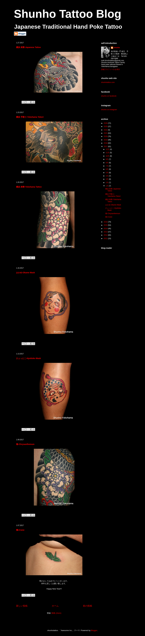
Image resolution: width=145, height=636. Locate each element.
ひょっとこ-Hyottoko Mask (28, 358)
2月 (107, 183)
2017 (106, 147)
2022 (106, 130)
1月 (107, 186)
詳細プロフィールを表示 (110, 69)
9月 (107, 159)
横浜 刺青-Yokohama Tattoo (29, 187)
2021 (106, 133)
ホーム (55, 606)
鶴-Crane (20, 530)
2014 (106, 229)
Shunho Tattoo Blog (67, 14)
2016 (106, 222)
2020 (106, 136)
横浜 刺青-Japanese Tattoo (28, 47)
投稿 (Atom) (56, 613)
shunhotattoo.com (108, 82)
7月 (107, 166)
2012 (106, 235)
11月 (108, 153)
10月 (108, 156)
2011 (106, 238)
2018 (106, 143)
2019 (106, 140)
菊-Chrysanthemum (25, 444)
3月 (107, 179)
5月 (107, 173)
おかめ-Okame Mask (25, 272)
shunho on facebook (108, 96)
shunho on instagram (109, 110)
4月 (107, 176)
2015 (106, 225)
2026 (106, 123)
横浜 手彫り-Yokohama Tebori (30, 117)
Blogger (94, 630)
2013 (106, 232)
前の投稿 (87, 606)
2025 (106, 126)
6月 (107, 169)
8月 (107, 163)
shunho (117, 48)
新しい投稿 (21, 606)
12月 (108, 149)
